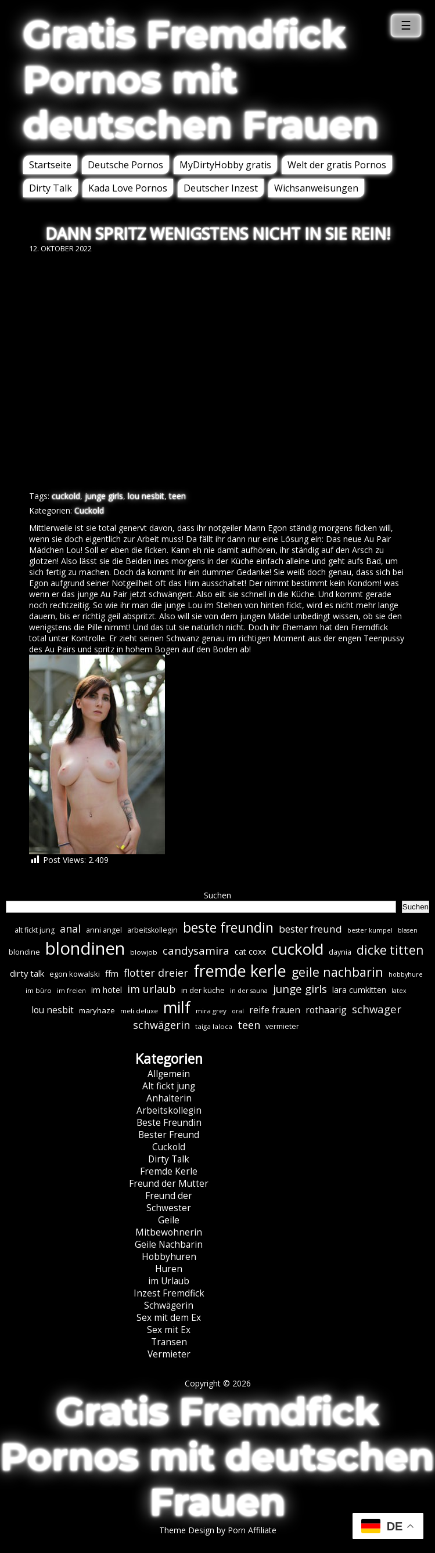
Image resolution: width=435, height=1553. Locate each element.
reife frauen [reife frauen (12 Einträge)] (274, 1010)
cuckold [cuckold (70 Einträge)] (297, 948)
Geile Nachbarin (169, 1244)
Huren (168, 1269)
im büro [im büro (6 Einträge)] (39, 990)
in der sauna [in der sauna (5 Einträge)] (249, 991)
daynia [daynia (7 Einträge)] (340, 952)
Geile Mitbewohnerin (168, 1226)
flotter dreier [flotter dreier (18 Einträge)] (156, 973)
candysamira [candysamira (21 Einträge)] (196, 950)
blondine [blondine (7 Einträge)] (24, 952)
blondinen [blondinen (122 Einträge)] (85, 948)
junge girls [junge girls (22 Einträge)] (300, 988)
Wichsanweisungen (316, 188)
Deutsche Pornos (125, 164)
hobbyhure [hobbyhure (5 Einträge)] (406, 974)
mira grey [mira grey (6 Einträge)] (211, 1010)
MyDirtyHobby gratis (225, 164)
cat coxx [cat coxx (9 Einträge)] (250, 951)
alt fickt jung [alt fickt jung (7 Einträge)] (35, 930)
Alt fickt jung (168, 1086)
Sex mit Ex (168, 1330)
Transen (169, 1342)
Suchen (217, 895)
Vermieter (169, 1354)
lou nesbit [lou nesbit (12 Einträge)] (52, 1010)
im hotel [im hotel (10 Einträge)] (106, 989)
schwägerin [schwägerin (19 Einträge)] (161, 1025)
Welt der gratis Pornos (336, 164)
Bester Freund (168, 1135)
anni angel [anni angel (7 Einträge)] (104, 930)
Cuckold (89, 510)
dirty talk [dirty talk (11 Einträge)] (27, 973)
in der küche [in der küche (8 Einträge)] (203, 990)
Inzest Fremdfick (169, 1293)
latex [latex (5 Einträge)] (399, 991)
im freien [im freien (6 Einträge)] (71, 990)
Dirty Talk (50, 188)
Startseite (50, 164)
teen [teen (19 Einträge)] (249, 1025)
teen (177, 495)
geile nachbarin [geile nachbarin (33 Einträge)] (337, 971)
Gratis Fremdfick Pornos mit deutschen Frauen (201, 79)
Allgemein (169, 1074)
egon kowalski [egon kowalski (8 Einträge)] (74, 974)
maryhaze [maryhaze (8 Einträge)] (97, 1010)
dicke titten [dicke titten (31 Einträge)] (390, 949)
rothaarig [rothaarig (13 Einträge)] (326, 1009)
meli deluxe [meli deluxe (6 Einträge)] (139, 1010)
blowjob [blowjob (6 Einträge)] (143, 952)
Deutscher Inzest (221, 188)
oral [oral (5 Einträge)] (238, 1011)
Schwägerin (168, 1305)
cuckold (66, 495)
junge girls (104, 495)
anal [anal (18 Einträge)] (70, 929)
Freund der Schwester (168, 1202)
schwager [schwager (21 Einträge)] (376, 1009)
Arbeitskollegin (169, 1110)
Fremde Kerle (168, 1171)
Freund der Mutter (168, 1184)
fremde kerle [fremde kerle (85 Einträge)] (239, 970)
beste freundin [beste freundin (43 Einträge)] (228, 928)
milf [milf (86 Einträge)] (176, 1007)
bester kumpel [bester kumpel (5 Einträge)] (370, 930)
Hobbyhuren (169, 1257)
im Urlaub (168, 1281)
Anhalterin (169, 1098)
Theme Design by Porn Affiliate (217, 1530)
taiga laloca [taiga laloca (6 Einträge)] (213, 1026)
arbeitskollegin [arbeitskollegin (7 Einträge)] (152, 930)
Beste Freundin (169, 1123)
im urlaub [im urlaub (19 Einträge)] (151, 989)
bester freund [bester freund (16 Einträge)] (310, 929)
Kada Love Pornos (127, 188)
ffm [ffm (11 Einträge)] (111, 973)
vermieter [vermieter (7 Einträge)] (282, 1026)
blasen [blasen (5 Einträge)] (408, 930)
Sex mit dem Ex (168, 1318)
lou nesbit (146, 495)
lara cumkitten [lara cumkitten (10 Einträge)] (359, 989)
